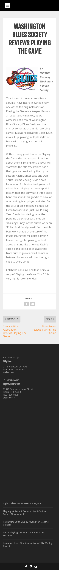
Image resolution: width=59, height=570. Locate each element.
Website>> (8, 372)
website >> (9, 397)
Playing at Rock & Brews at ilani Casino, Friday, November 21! (24, 513)
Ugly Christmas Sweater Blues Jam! (22, 503)
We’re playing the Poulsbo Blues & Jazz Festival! (24, 534)
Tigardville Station (11, 384)
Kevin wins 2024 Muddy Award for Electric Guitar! (25, 523)
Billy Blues (7, 361)
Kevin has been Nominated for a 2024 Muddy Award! (28, 545)
